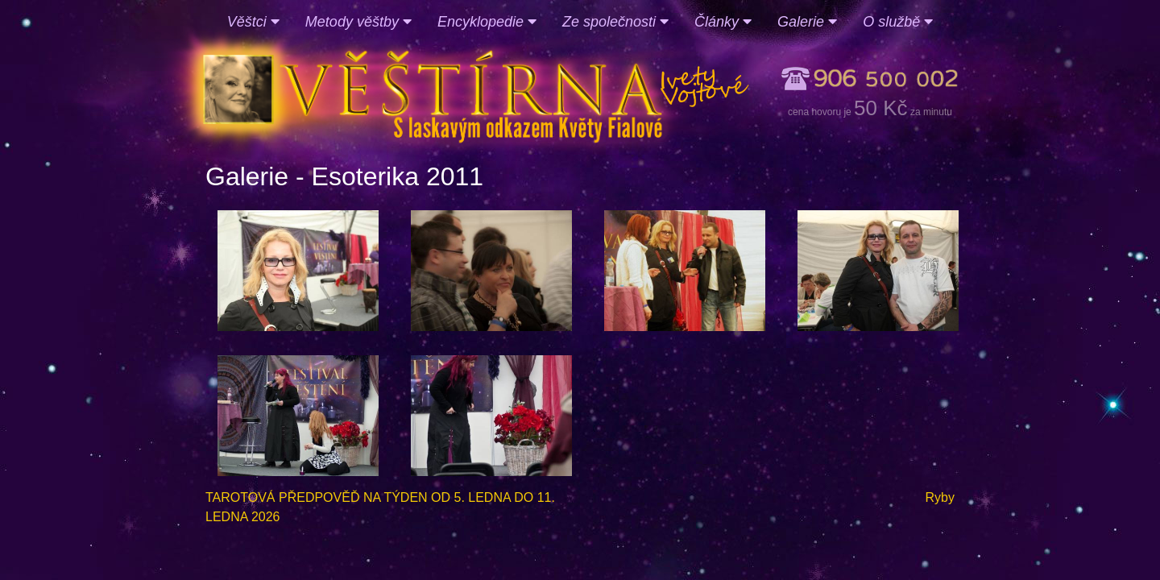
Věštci (253, 22)
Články (723, 22)
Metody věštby (358, 22)
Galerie (807, 22)
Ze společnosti (615, 22)
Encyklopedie (486, 22)
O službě (898, 22)
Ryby (940, 497)
